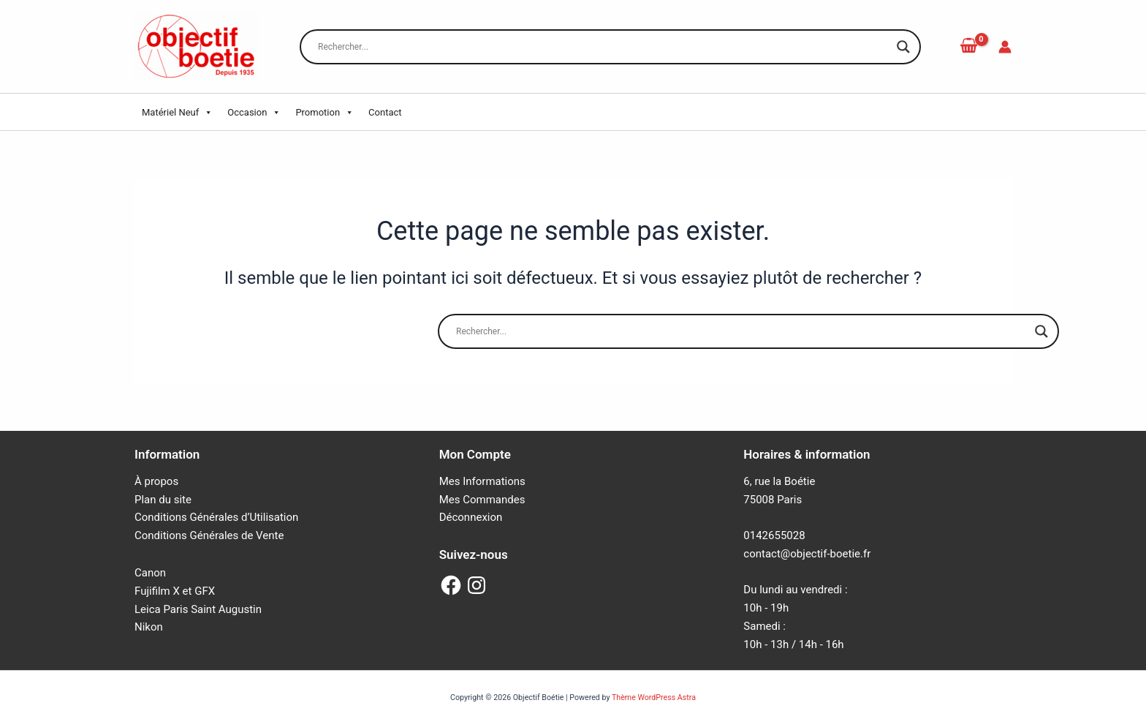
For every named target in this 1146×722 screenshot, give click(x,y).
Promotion (324, 112)
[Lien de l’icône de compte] (1005, 46)
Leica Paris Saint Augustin (198, 609)
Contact (384, 112)
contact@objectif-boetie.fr (806, 553)
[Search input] (603, 47)
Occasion (254, 112)
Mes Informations (482, 481)
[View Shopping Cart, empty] (968, 46)
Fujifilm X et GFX (174, 591)
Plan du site (162, 499)
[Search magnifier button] (903, 47)
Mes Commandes (482, 499)
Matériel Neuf (177, 112)
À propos (156, 481)
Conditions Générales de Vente (209, 535)
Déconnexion (471, 517)
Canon (150, 572)
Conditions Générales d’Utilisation (216, 517)
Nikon (148, 626)
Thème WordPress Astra (654, 697)
